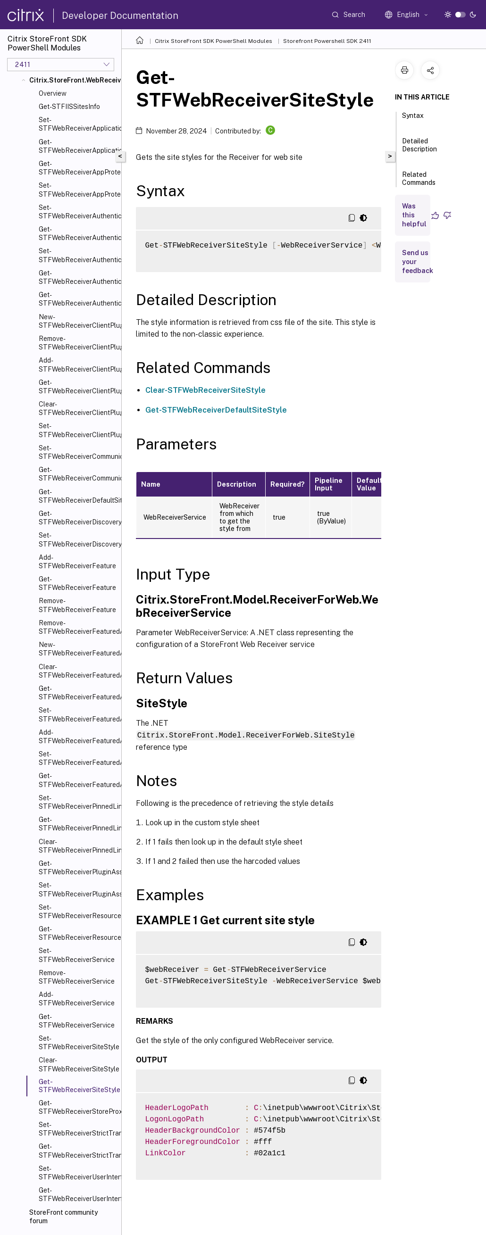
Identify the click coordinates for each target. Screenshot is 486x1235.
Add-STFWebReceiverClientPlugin (78, 364)
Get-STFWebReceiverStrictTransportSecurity (78, 1151)
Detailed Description (419, 149)
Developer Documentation (120, 15)
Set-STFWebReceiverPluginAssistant (78, 889)
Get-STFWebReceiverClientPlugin (78, 387)
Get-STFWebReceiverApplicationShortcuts (78, 146)
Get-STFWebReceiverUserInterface (78, 1194)
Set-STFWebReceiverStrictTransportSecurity (78, 1129)
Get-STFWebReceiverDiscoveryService (78, 518)
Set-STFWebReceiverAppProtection (78, 190)
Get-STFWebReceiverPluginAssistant (78, 868)
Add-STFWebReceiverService (77, 999)
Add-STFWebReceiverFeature (77, 562)
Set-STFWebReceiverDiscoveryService (78, 539)
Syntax (413, 120)
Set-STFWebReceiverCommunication (78, 452)
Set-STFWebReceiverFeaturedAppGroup (78, 714)
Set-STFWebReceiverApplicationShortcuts (78, 124)
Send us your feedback (417, 261)
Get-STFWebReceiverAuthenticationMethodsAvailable (78, 299)
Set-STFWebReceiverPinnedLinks (78, 802)
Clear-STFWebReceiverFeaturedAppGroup (78, 671)
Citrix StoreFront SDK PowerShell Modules (213, 41)
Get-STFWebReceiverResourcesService (78, 933)
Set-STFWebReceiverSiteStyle (78, 1043)
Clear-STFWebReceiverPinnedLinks (78, 846)
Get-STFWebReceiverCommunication (78, 474)
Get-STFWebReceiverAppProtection (78, 168)
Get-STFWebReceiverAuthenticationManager (78, 233)
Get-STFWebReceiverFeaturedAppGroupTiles (78, 780)
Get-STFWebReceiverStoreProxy (78, 1107)
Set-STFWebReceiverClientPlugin (78, 430)
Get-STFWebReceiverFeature (77, 583)
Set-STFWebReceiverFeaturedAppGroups (78, 758)
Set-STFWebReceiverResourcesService (78, 911)
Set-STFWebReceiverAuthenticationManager (78, 212)
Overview (53, 93)
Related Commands (419, 183)
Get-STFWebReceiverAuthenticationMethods (78, 277)
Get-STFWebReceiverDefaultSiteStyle (78, 496)
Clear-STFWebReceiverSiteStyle (78, 1064)
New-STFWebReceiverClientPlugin (78, 321)
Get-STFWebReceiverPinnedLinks (78, 824)
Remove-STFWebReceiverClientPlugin (78, 343)
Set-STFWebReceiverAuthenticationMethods (78, 255)
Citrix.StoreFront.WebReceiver (73, 80)
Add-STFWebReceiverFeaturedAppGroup (78, 737)
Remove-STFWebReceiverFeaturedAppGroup (78, 627)
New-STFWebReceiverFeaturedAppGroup (78, 649)
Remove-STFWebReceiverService (77, 977)
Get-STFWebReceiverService (77, 1021)
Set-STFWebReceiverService (77, 955)
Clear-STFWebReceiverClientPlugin (78, 408)
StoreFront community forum (63, 1217)
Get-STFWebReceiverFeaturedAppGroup (78, 693)
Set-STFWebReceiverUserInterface (78, 1173)
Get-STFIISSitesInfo (69, 106)
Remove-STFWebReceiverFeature (77, 605)
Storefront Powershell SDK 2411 (327, 41)
